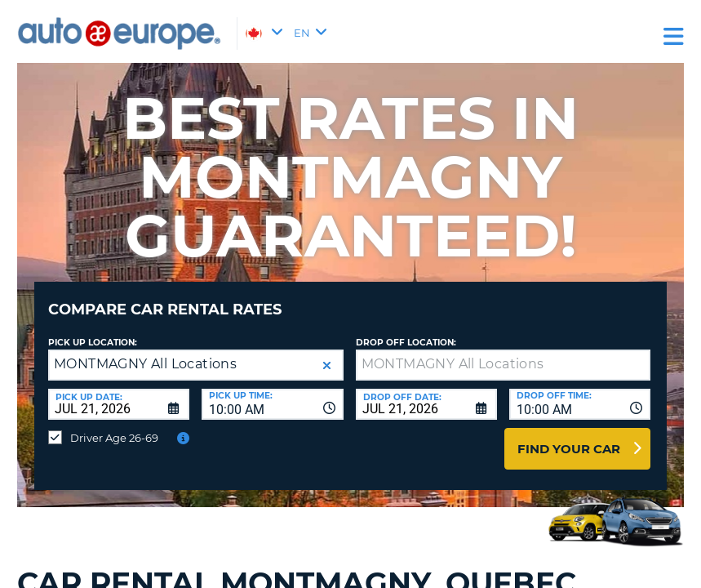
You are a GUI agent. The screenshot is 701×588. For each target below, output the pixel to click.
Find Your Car (568, 436)
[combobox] (272, 392)
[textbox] (503, 352)
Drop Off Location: (406, 330)
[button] (327, 353)
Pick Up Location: (92, 330)
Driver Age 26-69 (114, 425)
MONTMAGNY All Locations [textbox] (145, 351)
